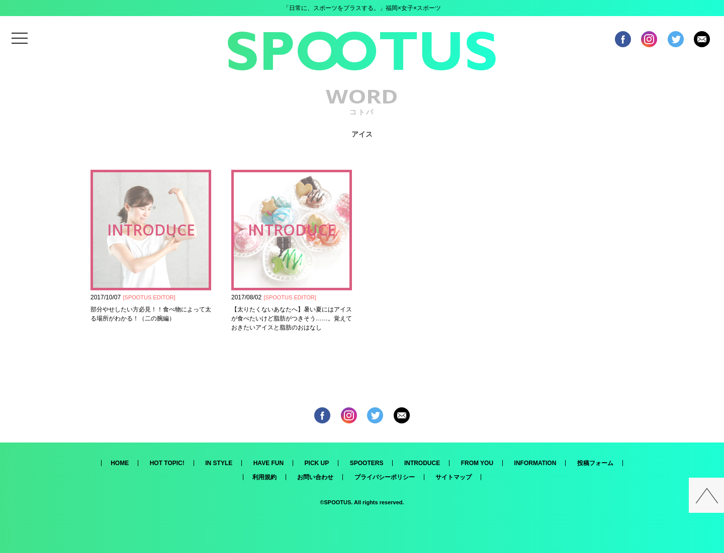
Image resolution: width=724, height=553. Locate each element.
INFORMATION (535, 463)
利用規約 (264, 477)
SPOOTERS (367, 463)
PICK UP (317, 463)
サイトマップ (453, 477)
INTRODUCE (422, 463)
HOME (120, 463)
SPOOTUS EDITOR (149, 297)
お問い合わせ (315, 477)
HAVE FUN (268, 463)
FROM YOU (477, 463)
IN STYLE (218, 463)
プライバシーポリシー (384, 477)
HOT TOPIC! (167, 463)
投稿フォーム (595, 463)
